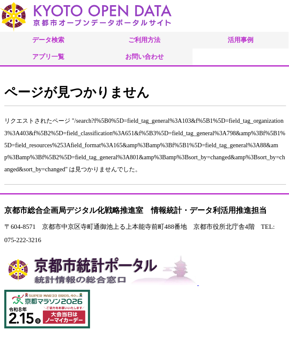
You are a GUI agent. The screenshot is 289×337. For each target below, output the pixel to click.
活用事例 (240, 39)
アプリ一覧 (48, 56)
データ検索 (48, 39)
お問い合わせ (144, 56)
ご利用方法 (144, 39)
